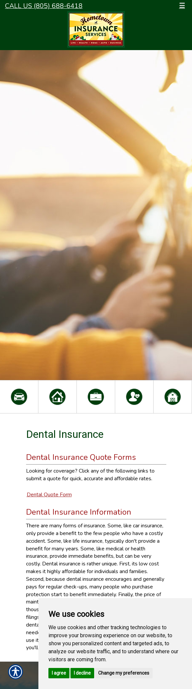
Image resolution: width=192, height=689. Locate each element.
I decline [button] (82, 673)
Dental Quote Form (49, 494)
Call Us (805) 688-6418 (43, 5)
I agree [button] (59, 673)
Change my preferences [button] (123, 673)
